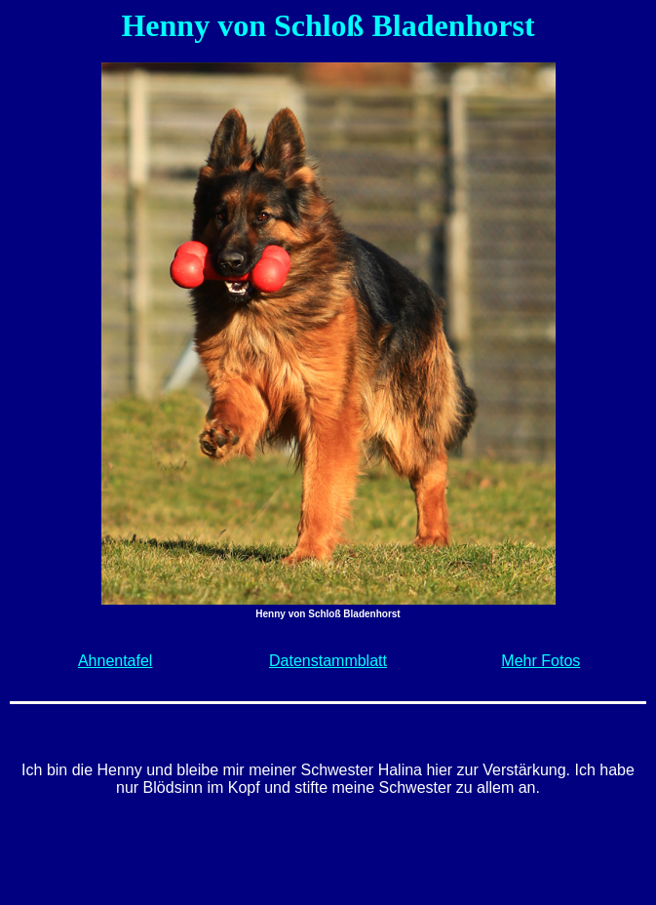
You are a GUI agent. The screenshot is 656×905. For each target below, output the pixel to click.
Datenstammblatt (328, 660)
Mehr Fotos (540, 660)
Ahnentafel (115, 660)
